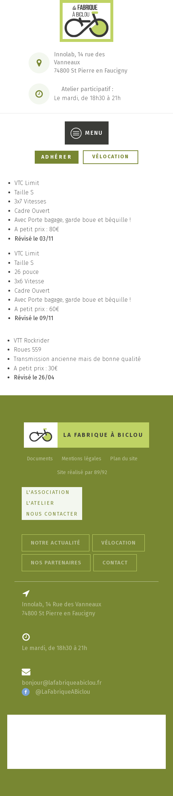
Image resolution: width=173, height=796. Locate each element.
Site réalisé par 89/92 (82, 472)
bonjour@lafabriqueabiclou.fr (62, 682)
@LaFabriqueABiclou (62, 691)
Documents (40, 459)
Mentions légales (81, 459)
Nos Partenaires (56, 562)
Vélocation (110, 157)
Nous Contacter (52, 514)
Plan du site (124, 459)
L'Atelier (40, 503)
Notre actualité (55, 542)
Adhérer (56, 157)
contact (115, 562)
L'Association (48, 492)
